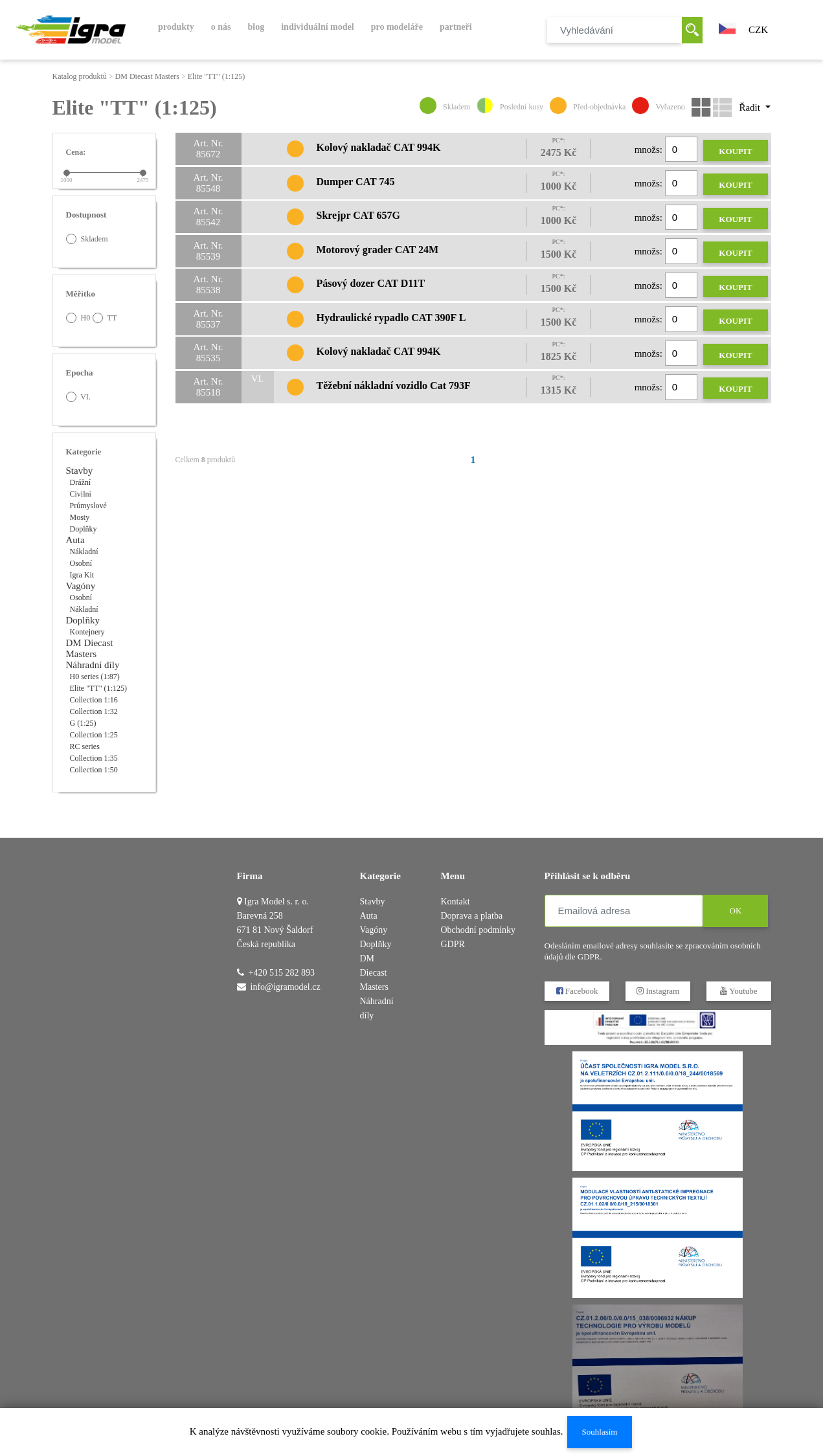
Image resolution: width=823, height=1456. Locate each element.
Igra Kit (82, 574)
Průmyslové (88, 505)
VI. (78, 397)
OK (735, 910)
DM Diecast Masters (147, 76)
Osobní (81, 563)
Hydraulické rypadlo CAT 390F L (391, 317)
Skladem (87, 239)
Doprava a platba (472, 916)
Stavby (79, 470)
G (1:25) (83, 723)
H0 (78, 318)
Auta (75, 540)
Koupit (735, 151)
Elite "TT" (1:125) (216, 76)
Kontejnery (87, 631)
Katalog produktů (79, 76)
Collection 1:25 (94, 734)
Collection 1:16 (94, 699)
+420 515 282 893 (282, 973)
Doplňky (83, 528)
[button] (727, 27)
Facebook (577, 991)
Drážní (80, 482)
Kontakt (455, 901)
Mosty (80, 517)
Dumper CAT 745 (356, 181)
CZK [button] (758, 30)
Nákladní (84, 551)
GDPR (453, 944)
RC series (85, 746)
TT (105, 318)
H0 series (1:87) (95, 676)
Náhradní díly (93, 665)
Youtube (738, 991)
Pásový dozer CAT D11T (371, 283)
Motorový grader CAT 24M (378, 249)
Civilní (80, 493)
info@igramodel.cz (286, 987)
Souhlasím (599, 1432)
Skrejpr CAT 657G (359, 215)
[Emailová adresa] (624, 911)
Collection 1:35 (94, 758)
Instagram (657, 991)
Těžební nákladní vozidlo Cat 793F (394, 385)
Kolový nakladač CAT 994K (379, 147)
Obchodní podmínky (478, 930)
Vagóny (81, 586)
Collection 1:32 (94, 711)
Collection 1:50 (94, 769)
